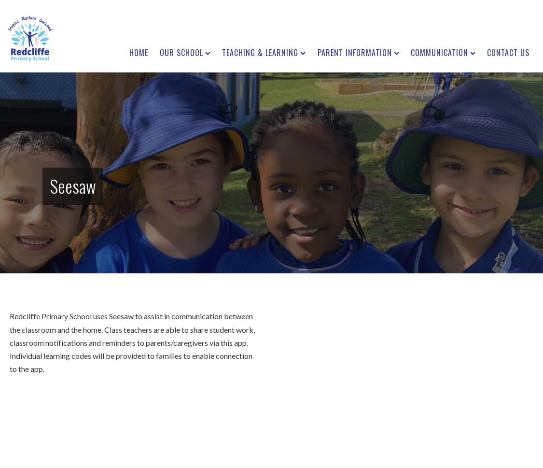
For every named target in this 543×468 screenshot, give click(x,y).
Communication (443, 52)
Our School (185, 52)
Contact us (508, 52)
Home (138, 52)
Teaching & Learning (264, 52)
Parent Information (358, 52)
